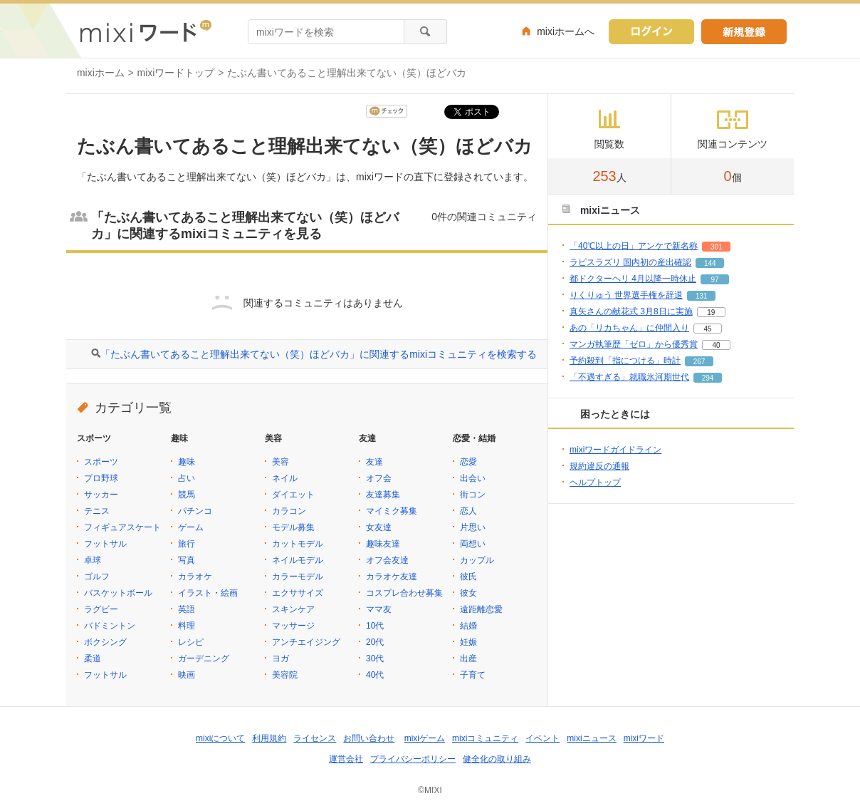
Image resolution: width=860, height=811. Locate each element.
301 (716, 247)
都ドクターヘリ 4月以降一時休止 (633, 279)
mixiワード (644, 738)
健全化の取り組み (497, 759)
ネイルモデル (297, 560)
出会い (473, 478)
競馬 (186, 495)
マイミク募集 (391, 511)
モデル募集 (293, 527)
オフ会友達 (387, 560)
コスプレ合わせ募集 (404, 593)
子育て (473, 675)
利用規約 (269, 738)
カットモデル (297, 544)
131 (702, 296)
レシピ (191, 642)
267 (699, 362)
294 (708, 378)
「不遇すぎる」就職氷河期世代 (629, 377)
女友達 (379, 527)
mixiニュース (591, 738)
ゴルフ (97, 577)
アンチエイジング (306, 642)
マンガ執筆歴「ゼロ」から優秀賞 (634, 344)
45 (707, 329)
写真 (186, 560)
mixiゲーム (424, 738)
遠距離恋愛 (481, 609)
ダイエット (293, 495)
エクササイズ (297, 593)
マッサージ (293, 626)
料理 (186, 626)
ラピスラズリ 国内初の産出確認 (630, 262)
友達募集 (383, 495)
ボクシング (105, 642)
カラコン (289, 511)
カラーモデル (297, 577)
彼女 (468, 593)
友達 (374, 462)
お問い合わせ (368, 738)
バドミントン (109, 626)
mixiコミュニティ (485, 738)
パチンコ (195, 511)
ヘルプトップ (595, 482)
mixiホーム (101, 72)
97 (714, 280)
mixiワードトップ (176, 72)
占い (186, 478)
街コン (473, 495)
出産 (468, 658)
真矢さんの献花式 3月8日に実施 (631, 311)
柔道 (92, 658)
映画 (186, 675)
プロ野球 (101, 478)
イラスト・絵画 (208, 593)
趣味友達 (383, 544)
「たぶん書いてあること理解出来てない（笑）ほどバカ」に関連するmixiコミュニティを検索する (318, 354)
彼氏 (468, 577)
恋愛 (468, 462)
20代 (375, 642)
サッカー (101, 495)
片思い (473, 527)
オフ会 (379, 478)
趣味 (186, 462)
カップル (477, 560)
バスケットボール (118, 593)
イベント (542, 738)
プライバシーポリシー (413, 759)
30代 (375, 658)
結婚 (468, 626)
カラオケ (195, 577)
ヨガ (280, 658)
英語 (186, 609)
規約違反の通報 (599, 466)
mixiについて (220, 738)
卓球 (92, 560)
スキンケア (293, 609)
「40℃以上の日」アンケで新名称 (634, 246)
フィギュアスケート (122, 527)
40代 (375, 675)
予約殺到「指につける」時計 (625, 361)
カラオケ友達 (391, 577)
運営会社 (346, 759)
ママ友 (379, 609)
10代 (375, 626)
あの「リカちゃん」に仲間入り (629, 328)
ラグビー (101, 609)
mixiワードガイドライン (615, 450)
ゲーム (191, 527)
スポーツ (101, 462)
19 (711, 312)
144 (710, 263)
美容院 (285, 675)
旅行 (186, 544)
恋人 (468, 511)
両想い (473, 544)
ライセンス (314, 738)
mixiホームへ (565, 31)
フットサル (105, 544)
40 (716, 345)
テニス (97, 511)
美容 (280, 462)
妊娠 (468, 642)
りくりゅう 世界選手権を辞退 (626, 295)
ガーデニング (203, 658)
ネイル (285, 478)
